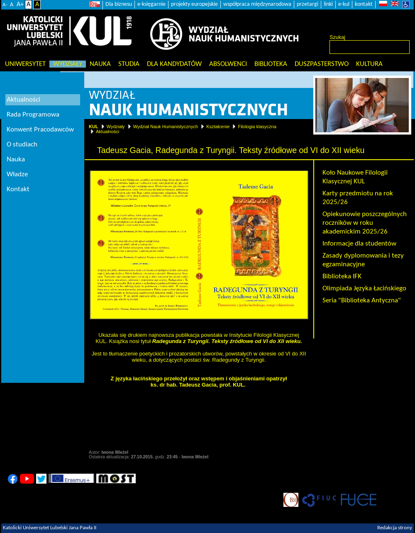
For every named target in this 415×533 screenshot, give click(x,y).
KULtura (369, 64)
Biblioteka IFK (341, 276)
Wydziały (67, 64)
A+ (20, 4)
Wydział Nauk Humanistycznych (165, 126)
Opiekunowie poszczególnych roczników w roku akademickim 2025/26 (364, 223)
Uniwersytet (25, 64)
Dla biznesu (118, 4)
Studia (128, 64)
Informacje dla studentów (359, 243)
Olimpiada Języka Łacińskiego (364, 288)
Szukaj (337, 37)
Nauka (100, 64)
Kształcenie (217, 126)
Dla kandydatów (174, 64)
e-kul (343, 4)
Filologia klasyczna (257, 126)
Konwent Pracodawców (40, 129)
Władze (17, 174)
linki (328, 4)
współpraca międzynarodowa (257, 4)
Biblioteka (270, 64)
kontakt (364, 4)
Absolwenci (228, 64)
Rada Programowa (33, 114)
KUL (93, 126)
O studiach (22, 144)
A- (4, 4)
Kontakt (18, 189)
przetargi (307, 4)
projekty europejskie (194, 4)
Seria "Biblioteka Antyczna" (361, 300)
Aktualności (107, 131)
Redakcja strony (394, 528)
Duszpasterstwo (322, 64)
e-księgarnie (151, 4)
